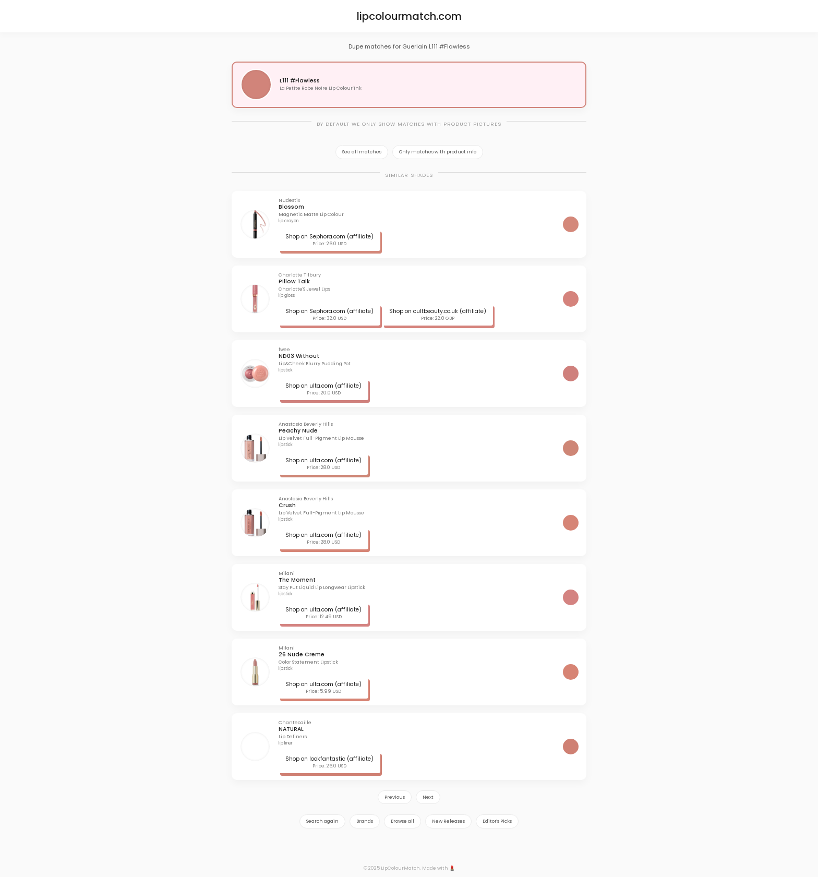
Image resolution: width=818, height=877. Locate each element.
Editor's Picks (497, 821)
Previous (394, 797)
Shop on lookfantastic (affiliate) (329, 759)
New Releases (448, 821)
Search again (322, 821)
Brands (364, 821)
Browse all (402, 821)
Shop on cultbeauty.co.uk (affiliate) (437, 311)
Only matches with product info (437, 152)
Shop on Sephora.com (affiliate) (329, 237)
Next (428, 797)
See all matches (361, 152)
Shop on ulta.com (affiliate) (323, 386)
